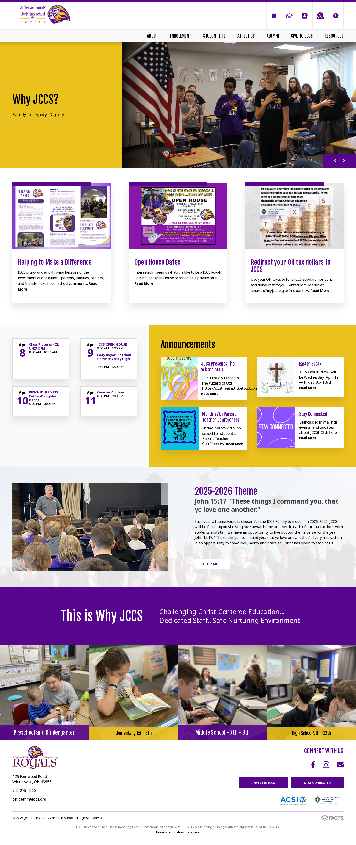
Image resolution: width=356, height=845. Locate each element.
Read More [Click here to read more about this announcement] (211, 393)
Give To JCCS (302, 36)
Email (340, 770)
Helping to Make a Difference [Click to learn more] (55, 262)
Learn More (218, 569)
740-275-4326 (24, 795)
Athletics (246, 36)
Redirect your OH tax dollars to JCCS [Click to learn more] (291, 265)
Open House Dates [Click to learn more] (157, 262)
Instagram (326, 770)
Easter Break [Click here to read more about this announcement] (310, 364)
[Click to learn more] (61, 216)
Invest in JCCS (258, 788)
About (152, 36)
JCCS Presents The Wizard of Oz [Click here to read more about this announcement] (217, 367)
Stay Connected (316, 788)
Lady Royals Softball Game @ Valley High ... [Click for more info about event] (114, 359)
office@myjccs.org (29, 804)
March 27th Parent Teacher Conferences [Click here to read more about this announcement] (221, 417)
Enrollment (180, 36)
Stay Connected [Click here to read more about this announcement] (313, 414)
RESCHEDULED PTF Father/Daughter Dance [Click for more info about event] (44, 396)
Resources (334, 36)
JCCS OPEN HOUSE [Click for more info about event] (112, 344)
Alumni (273, 36)
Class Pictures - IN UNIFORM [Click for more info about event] (44, 346)
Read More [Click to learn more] (143, 283)
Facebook (313, 770)
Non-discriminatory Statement (178, 839)
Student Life (214, 36)
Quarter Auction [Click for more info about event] (110, 392)
